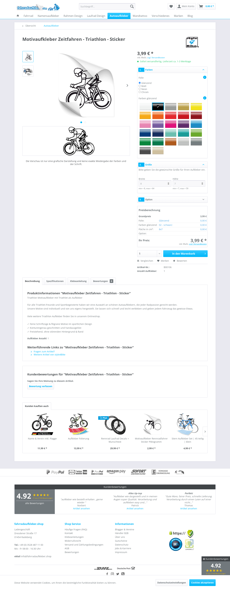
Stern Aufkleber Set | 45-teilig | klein (188, 440)
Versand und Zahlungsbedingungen (84, 544)
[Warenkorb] (206, 6)
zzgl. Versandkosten (156, 57)
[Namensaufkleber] (48, 16)
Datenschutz (121, 544)
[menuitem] (107, 6)
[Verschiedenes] (161, 16)
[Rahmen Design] (73, 16)
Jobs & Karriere (123, 548)
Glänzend (146, 82)
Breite (155, 182)
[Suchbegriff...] (107, 6)
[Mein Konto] (186, 6)
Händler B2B (121, 533)
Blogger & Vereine (124, 529)
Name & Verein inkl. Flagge (42, 438)
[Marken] (178, 16)
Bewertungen (103, 281)
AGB (67, 548)
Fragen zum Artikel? (43, 351)
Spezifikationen (55, 281)
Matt (143, 86)
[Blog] (190, 16)
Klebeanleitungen (74, 536)
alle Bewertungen (34, 503)
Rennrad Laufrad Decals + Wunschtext (115, 440)
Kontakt (69, 533)
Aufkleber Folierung (78, 438)
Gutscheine (121, 540)
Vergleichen (145, 260)
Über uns (120, 536)
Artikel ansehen (81, 508)
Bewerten (180, 260)
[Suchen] (132, 6)
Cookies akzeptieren (202, 582)
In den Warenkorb (189, 253)
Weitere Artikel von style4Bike (48, 354)
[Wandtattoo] (140, 16)
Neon (144, 89)
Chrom (145, 92)
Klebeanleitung (78, 281)
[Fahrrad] (28, 16)
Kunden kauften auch (37, 406)
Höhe (189, 182)
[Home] (17, 16)
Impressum (121, 552)
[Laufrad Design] (96, 16)
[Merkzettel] (171, 6)
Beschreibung (32, 281)
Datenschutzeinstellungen (171, 582)
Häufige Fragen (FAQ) (76, 529)
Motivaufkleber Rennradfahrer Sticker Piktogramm (151, 440)
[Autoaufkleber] (118, 16)
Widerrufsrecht (73, 540)
